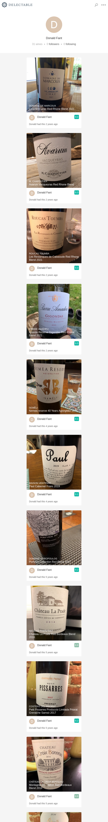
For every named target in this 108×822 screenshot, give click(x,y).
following (71, 44)
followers (54, 44)
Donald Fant (44, 117)
